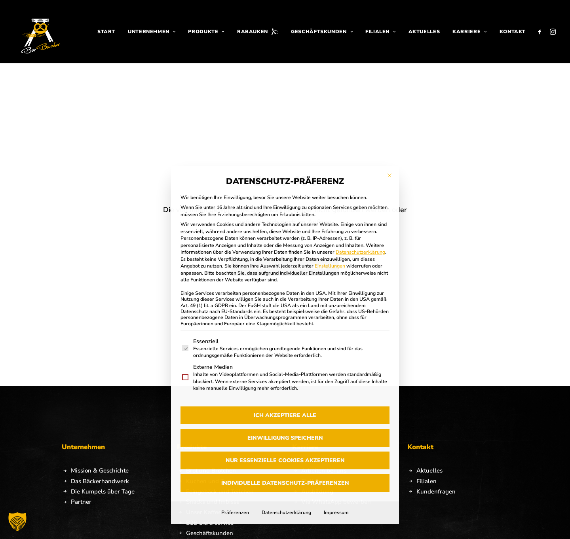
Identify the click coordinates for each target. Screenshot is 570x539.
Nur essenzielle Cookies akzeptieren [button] (285, 363)
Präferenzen (235, 415)
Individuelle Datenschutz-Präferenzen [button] (285, 386)
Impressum (336, 415)
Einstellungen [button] (330, 169)
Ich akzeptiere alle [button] (285, 318)
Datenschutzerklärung (360, 155)
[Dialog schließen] (389, 78)
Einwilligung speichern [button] (285, 341)
